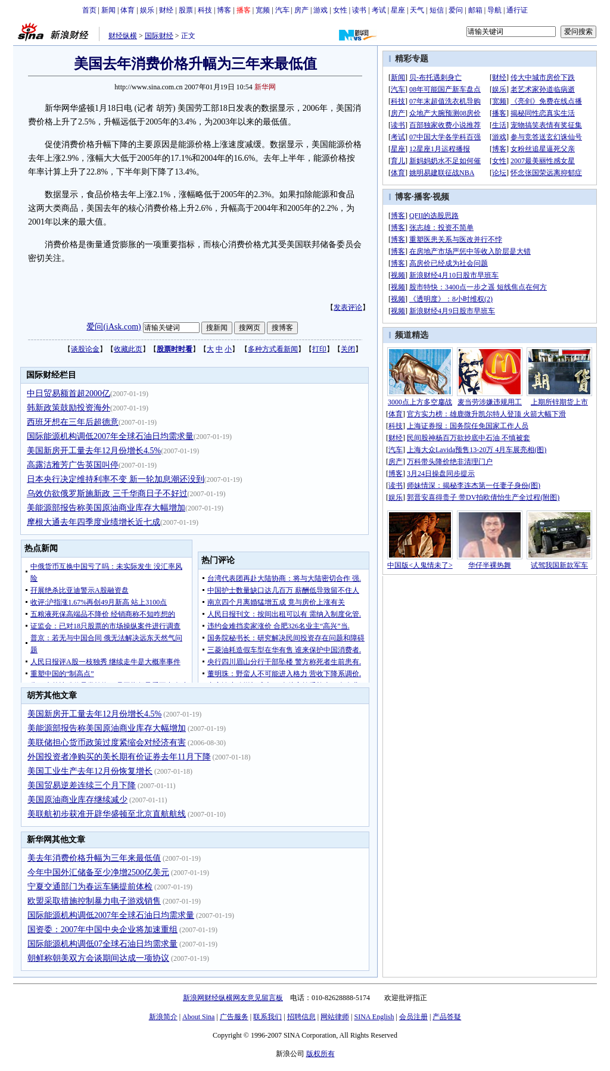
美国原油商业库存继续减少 (77, 799)
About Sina (198, 1017)
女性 (340, 10)
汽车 (282, 10)
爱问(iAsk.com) (113, 326)
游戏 (320, 10)
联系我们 (267, 1017)
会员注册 (413, 1017)
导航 (494, 10)
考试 (379, 10)
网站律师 (334, 1017)
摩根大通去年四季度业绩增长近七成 (93, 522)
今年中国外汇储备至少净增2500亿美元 (98, 872)
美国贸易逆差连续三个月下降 (81, 785)
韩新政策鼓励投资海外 (68, 407)
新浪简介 (163, 1017)
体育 (127, 10)
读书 (359, 10)
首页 (89, 10)
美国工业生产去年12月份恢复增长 (89, 771)
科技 (205, 10)
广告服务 (234, 1017)
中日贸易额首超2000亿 (68, 393)
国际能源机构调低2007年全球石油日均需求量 (110, 436)
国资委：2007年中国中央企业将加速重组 (102, 929)
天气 (417, 10)
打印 (319, 349)
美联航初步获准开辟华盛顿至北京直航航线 (106, 814)
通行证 (517, 10)
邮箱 (475, 10)
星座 (398, 10)
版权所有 (320, 1054)
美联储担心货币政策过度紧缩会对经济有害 (106, 742)
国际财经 (159, 36)
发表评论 (348, 307)
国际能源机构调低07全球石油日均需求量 (102, 943)
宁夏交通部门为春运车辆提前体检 (89, 886)
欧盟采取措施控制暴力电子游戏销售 (94, 900)
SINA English (374, 1017)
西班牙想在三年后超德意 (73, 422)
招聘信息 (301, 1017)
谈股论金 (85, 349)
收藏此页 (128, 349)
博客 (224, 10)
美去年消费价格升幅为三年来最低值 (94, 858)
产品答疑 (446, 1017)
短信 (437, 10)
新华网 (265, 87)
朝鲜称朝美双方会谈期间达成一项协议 (98, 958)
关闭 (348, 349)
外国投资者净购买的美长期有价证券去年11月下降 (118, 756)
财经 (166, 10)
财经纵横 (122, 36)
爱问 (456, 10)
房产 (301, 10)
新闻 (108, 10)
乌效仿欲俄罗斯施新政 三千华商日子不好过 (107, 493)
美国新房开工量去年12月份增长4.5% (94, 450)
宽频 (263, 10)
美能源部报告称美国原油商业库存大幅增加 (106, 507)
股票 (186, 10)
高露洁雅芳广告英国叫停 (73, 464)
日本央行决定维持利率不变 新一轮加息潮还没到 (115, 479)
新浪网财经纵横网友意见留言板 (233, 998)
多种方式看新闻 (273, 349)
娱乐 (147, 10)
